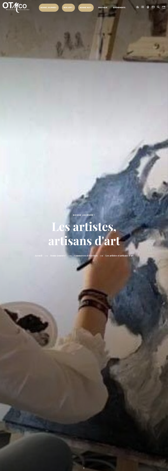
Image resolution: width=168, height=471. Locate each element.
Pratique (102, 7)
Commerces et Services (86, 255)
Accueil (38, 255)
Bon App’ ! (68, 7)
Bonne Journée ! (48, 7)
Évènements (119, 7)
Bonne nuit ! (86, 7)
